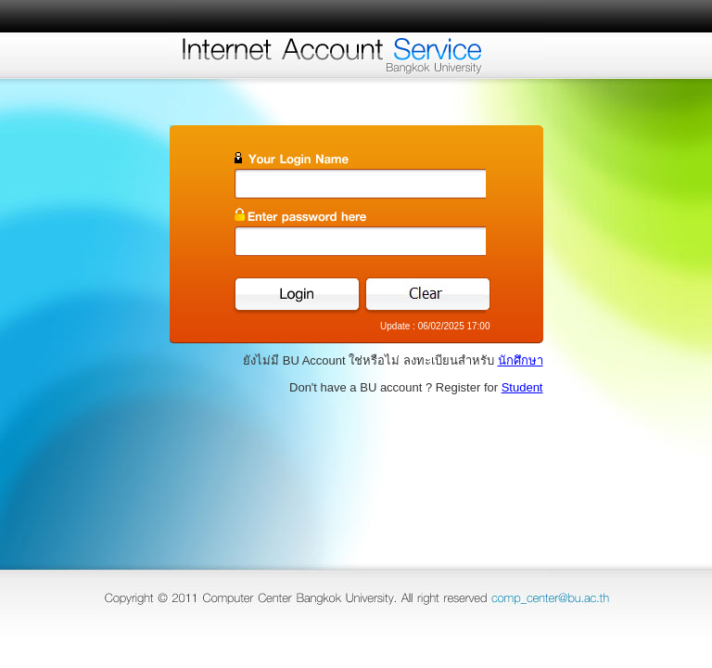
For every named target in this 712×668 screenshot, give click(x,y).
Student (522, 387)
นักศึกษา (520, 360)
